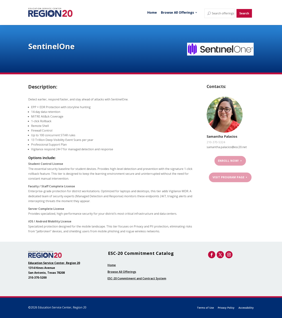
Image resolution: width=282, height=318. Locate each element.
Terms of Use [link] (205, 307)
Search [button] (244, 13)
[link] (50, 12)
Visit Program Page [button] (228, 177)
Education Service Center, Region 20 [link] (54, 263)
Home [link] (152, 12)
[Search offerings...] (219, 13)
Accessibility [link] (246, 307)
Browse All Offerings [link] (177, 12)
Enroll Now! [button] (229, 161)
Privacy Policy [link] (226, 307)
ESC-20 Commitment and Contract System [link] (137, 278)
